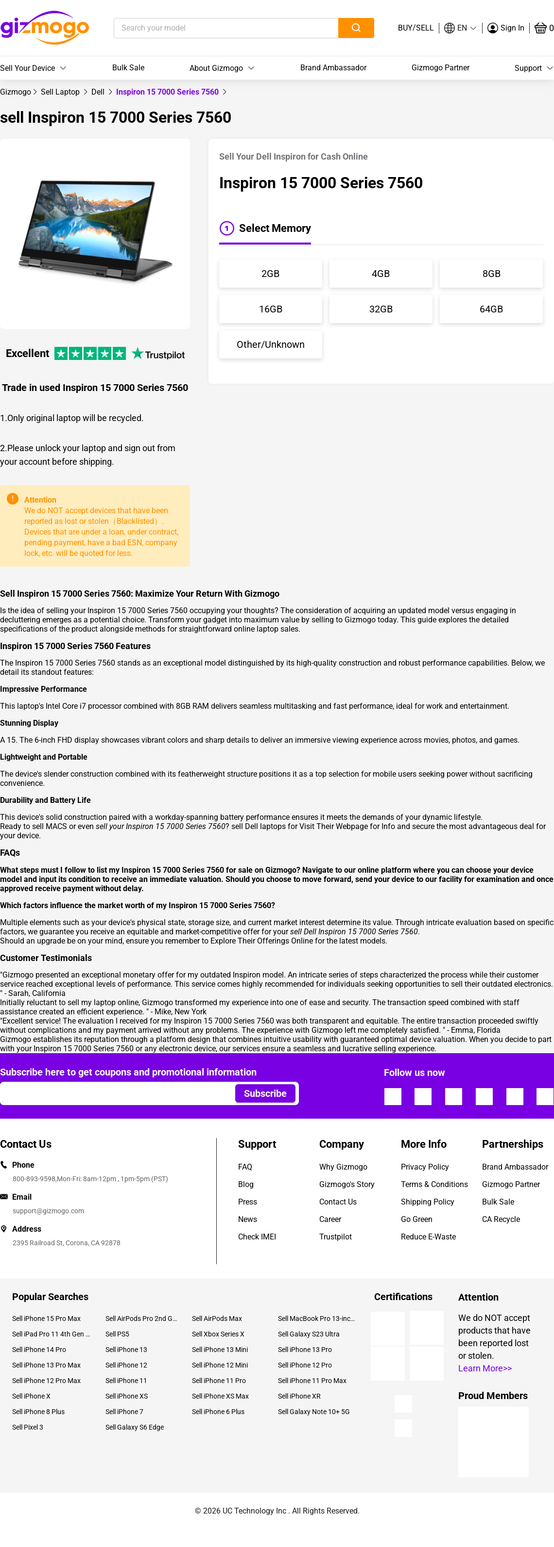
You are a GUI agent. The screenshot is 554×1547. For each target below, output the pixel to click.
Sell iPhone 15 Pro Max (46, 1318)
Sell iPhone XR (299, 1396)
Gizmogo (15, 92)
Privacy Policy (425, 1167)
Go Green (417, 1219)
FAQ (245, 1167)
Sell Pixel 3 (27, 1427)
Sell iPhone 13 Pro (305, 1349)
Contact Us (338, 1201)
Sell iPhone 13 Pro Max (46, 1365)
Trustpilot (335, 1236)
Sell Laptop (61, 92)
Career (330, 1219)
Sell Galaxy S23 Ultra (309, 1334)
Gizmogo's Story (347, 1184)
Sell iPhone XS (126, 1396)
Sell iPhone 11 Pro (219, 1380)
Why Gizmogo (343, 1167)
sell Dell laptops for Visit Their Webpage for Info (313, 826)
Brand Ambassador (333, 67)
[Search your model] (211, 28)
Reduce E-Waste (428, 1236)
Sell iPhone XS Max (220, 1396)
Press (247, 1201)
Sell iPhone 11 (126, 1380)
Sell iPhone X (31, 1396)
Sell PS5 (117, 1334)
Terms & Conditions (434, 1184)
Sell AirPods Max (217, 1318)
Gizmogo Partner (440, 67)
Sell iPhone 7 (124, 1412)
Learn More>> (485, 1368)
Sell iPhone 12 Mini (220, 1365)
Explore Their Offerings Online (261, 940)
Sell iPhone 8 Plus (38, 1412)
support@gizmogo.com (48, 1211)
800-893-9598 (34, 1179)
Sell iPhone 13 (126, 1349)
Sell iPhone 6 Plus (218, 1412)
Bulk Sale (128, 67)
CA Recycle (501, 1219)
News (247, 1219)
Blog (246, 1184)
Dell (98, 92)
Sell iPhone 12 (126, 1365)
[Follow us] (392, 1096)
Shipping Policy (427, 1201)
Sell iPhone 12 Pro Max (46, 1380)
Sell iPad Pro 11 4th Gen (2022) (51, 1334)
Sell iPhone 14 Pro (39, 1349)
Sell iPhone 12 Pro (305, 1365)
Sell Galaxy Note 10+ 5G (314, 1412)
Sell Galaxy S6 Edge (134, 1427)
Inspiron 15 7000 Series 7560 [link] (168, 92)
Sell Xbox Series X (218, 1334)
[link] (15, 92)
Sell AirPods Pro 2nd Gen (141, 1318)
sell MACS (49, 826)
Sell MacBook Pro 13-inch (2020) (317, 1318)
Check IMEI (257, 1236)
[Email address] (113, 1093)
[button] (460, 28)
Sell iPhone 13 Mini (220, 1349)
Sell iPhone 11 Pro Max (312, 1380)
